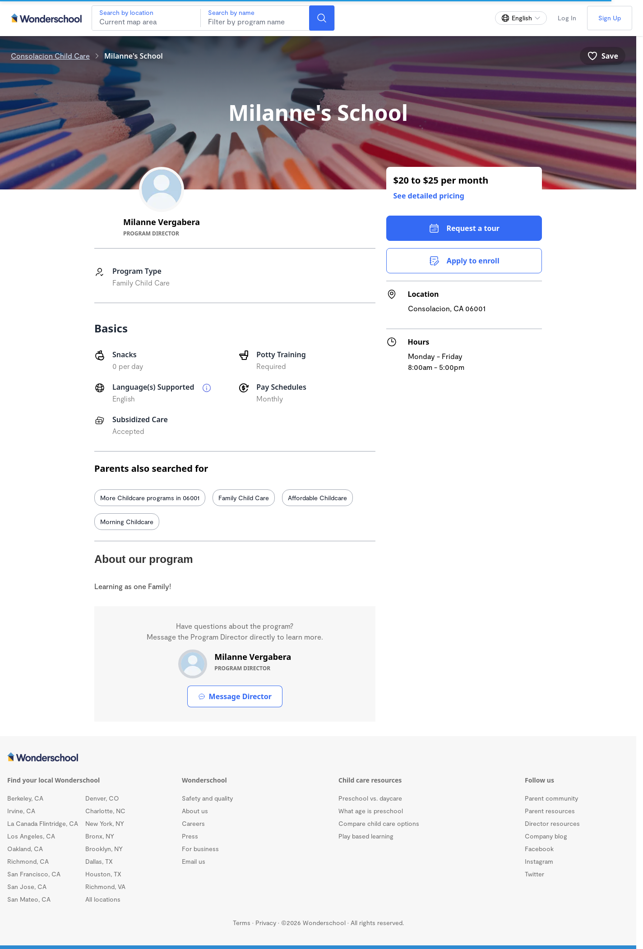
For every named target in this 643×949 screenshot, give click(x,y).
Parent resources (550, 811)
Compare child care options (378, 823)
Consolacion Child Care (50, 55)
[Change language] (521, 18)
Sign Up (609, 18)
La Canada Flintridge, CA (42, 823)
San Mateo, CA (29, 899)
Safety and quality (207, 798)
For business (200, 848)
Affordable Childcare (317, 498)
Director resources (552, 823)
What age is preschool (370, 811)
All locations (102, 899)
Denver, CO (102, 798)
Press (190, 836)
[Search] (321, 18)
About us (195, 811)
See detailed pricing (428, 196)
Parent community (551, 798)
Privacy (265, 922)
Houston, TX (103, 874)
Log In (567, 18)
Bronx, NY (99, 836)
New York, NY (104, 823)
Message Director (235, 696)
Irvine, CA (21, 811)
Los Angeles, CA (31, 836)
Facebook (539, 848)
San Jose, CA (26, 886)
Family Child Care (243, 498)
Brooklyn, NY (104, 848)
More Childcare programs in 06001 (149, 498)
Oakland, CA (25, 848)
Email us (193, 861)
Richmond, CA (28, 861)
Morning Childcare (126, 521)
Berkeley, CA (25, 798)
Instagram (539, 861)
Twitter (534, 874)
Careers (193, 823)
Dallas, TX (99, 861)
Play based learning (365, 836)
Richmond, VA (105, 886)
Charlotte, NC (105, 811)
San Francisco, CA (33, 874)
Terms (241, 922)
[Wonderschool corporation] (318, 757)
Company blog (546, 836)
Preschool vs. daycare (370, 798)
